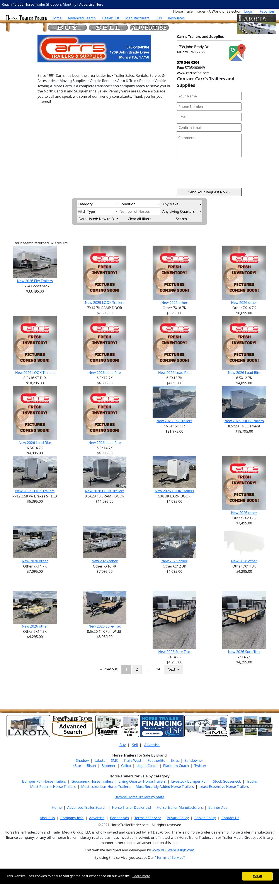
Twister (200, 765)
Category (85, 204)
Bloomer (109, 765)
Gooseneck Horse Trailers (92, 781)
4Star (77, 765)
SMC (114, 760)
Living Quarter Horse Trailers (142, 781)
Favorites (267, 11)
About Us (47, 817)
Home (57, 18)
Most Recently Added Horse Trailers (165, 786)
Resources (176, 18)
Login (248, 11)
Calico (126, 765)
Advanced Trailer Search (87, 807)
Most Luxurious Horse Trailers (105, 786)
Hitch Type (86, 211)
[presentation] (209, 174)
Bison (91, 765)
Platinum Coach (176, 765)
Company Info (71, 817)
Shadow (82, 760)
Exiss (175, 760)
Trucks (251, 781)
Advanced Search (82, 18)
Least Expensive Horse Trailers (224, 786)
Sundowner (193, 760)
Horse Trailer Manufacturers (180, 807)
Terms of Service (147, 817)
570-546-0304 (188, 62)
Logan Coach (147, 765)
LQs (159, 18)
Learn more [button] (141, 876)
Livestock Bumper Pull (189, 781)
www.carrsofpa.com (193, 72)
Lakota (99, 760)
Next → (174, 669)
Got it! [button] (257, 876)
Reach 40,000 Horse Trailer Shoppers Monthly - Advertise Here (52, 4)
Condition (128, 204)
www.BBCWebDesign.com (173, 850)
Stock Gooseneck (227, 781)
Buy (122, 744)
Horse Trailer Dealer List (131, 807)
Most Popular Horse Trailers (53, 786)
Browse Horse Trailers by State (139, 797)
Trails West (132, 760)
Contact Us (230, 817)
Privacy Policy (178, 817)
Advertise (152, 744)
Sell (135, 744)
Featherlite (156, 760)
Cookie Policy (205, 817)
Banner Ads (217, 807)
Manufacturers (137, 18)
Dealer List (110, 18)
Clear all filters (139, 218)
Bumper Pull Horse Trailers (44, 781)
